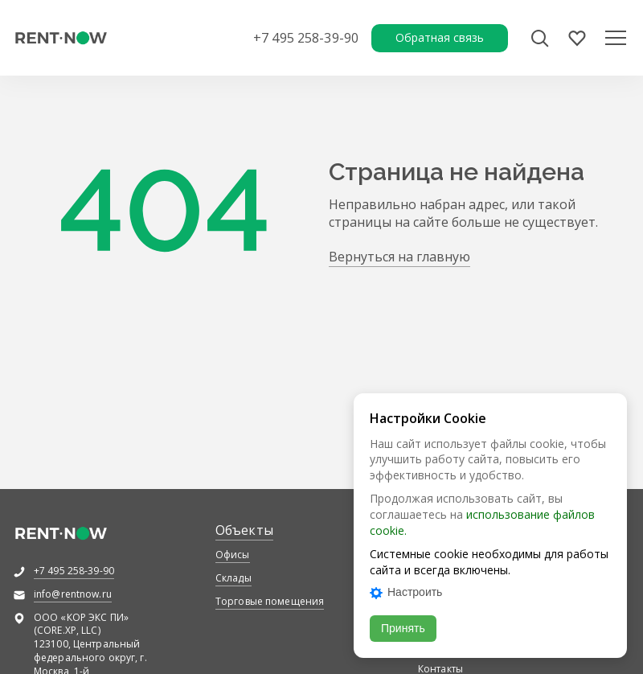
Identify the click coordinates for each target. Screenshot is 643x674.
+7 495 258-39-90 (305, 38)
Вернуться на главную (399, 256)
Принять (403, 628)
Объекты (244, 530)
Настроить (406, 592)
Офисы (232, 554)
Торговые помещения (269, 601)
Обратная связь (439, 37)
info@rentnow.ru (73, 594)
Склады (233, 578)
